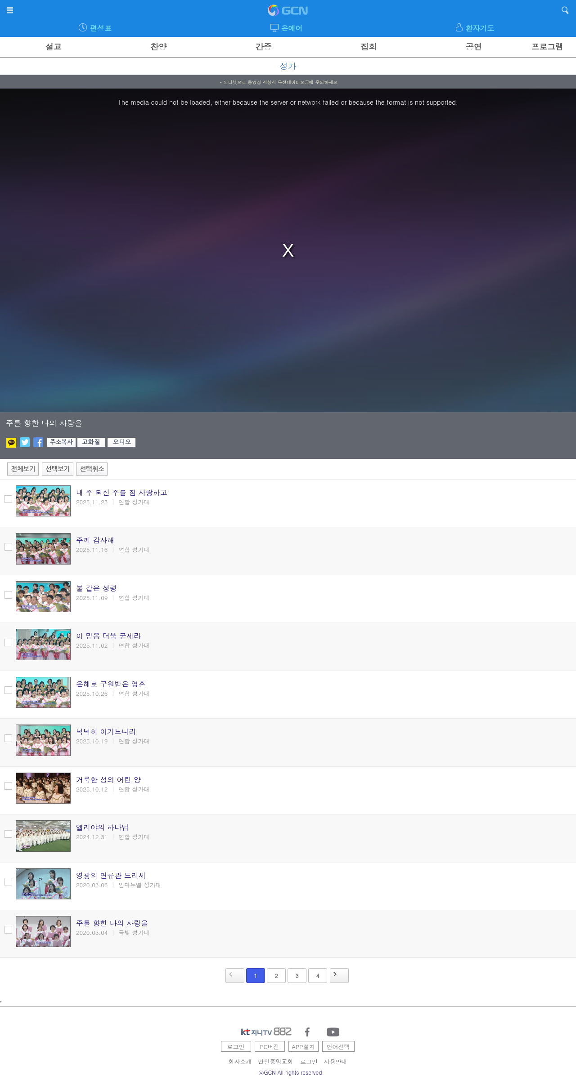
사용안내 (335, 1061)
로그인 (236, 1046)
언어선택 (338, 1046)
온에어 (292, 28)
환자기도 (479, 28)
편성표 (101, 28)
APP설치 (303, 1046)
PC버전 (269, 1046)
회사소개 (240, 1061)
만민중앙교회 (275, 1061)
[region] (288, 250)
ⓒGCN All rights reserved (290, 1072)
